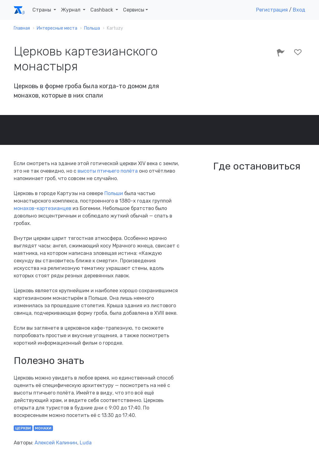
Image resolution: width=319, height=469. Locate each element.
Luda (86, 443)
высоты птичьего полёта (108, 171)
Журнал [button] (71, 10)
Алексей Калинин (56, 443)
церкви (23, 428)
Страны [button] (42, 10)
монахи (43, 428)
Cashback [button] (102, 10)
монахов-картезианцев (42, 208)
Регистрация (272, 10)
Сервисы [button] (133, 10)
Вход (299, 10)
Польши (113, 193)
